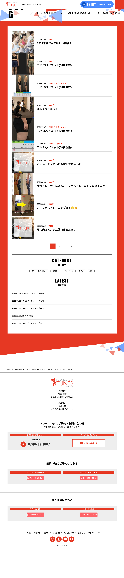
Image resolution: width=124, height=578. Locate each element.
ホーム (8, 398)
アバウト (30, 562)
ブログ (51, 68)
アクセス (67, 562)
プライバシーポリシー (96, 562)
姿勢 (90, 300)
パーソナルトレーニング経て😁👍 (57, 236)
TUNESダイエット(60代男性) (54, 116)
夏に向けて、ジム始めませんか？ (56, 258)
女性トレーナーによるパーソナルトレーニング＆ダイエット (72, 214)
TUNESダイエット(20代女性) (54, 176)
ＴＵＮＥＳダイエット (57, 112)
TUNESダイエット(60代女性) (54, 94)
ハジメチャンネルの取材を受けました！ (60, 193)
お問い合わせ (82, 562)
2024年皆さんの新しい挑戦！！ (55, 72)
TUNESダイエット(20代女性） (55, 159)
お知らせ (56, 300)
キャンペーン (68, 300)
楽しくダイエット (47, 138)
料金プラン (38, 562)
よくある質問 (57, 562)
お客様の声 (47, 562)
